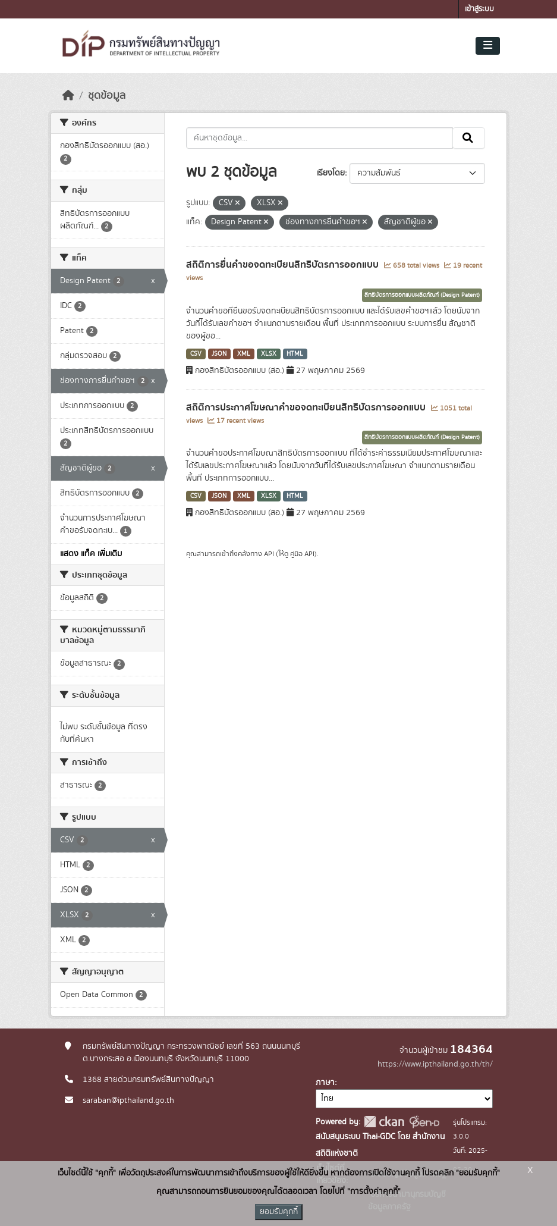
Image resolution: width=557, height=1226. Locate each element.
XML (243, 354)
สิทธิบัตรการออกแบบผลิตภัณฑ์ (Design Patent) (422, 295)
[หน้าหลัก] (68, 96)
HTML (295, 354)
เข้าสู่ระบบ (479, 9)
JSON (219, 354)
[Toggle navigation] (488, 46)
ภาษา (325, 1083)
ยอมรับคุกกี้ (279, 1212)
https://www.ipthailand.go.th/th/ (435, 1064)
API (269, 553)
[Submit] (468, 138)
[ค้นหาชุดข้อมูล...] (319, 138)
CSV (196, 354)
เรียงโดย (331, 173)
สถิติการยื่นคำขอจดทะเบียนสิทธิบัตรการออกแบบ (283, 264)
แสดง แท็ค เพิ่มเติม (91, 554)
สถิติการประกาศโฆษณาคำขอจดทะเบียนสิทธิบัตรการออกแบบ (307, 407)
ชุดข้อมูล (106, 96)
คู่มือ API (302, 553)
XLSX (268, 354)
